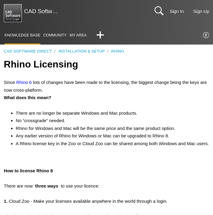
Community (55, 35)
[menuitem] (206, 35)
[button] (100, 35)
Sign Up (201, 11)
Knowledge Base (22, 35)
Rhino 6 (24, 82)
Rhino (117, 51)
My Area (78, 35)
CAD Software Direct (28, 51)
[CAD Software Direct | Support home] (13, 13)
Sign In (177, 11)
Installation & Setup (81, 51)
